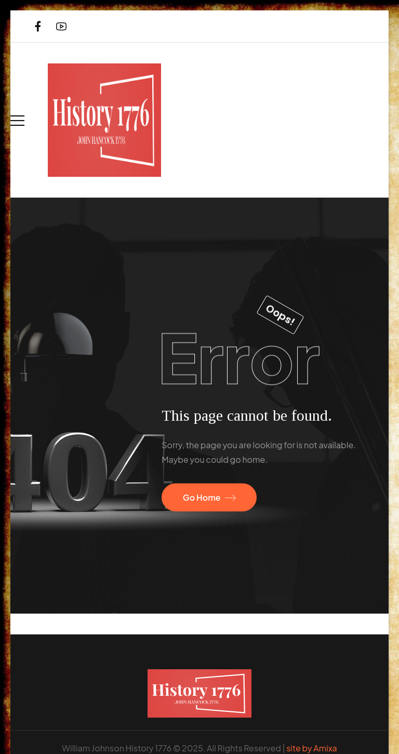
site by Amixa (311, 748)
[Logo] (104, 120)
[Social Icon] (37, 26)
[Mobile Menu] (17, 120)
